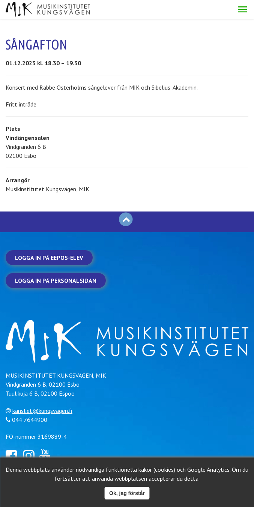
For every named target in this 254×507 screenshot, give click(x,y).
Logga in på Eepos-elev (49, 257)
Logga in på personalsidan (55, 280)
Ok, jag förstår (127, 493)
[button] (242, 9)
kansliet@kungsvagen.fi (42, 410)
